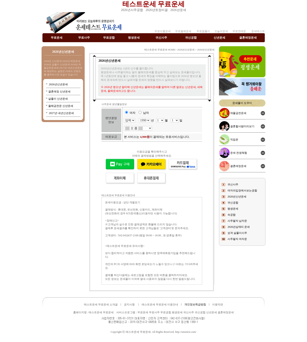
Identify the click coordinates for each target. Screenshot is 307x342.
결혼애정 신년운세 (59, 91)
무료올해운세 (183, 31)
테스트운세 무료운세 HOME (159, 49)
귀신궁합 (191, 37)
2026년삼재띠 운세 (238, 226)
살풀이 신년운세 (58, 98)
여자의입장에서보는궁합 (242, 190)
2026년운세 (178, 10)
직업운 (234, 139)
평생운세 (134, 37)
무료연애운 (239, 31)
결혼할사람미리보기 (242, 126)
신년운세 (219, 37)
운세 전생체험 (238, 152)
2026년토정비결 (157, 10)
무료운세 (56, 37)
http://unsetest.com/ (185, 331)
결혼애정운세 (248, 37)
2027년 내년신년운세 (61, 113)
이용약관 (217, 304)
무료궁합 (109, 37)
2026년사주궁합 (132, 10)
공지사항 (129, 304)
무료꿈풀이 (203, 31)
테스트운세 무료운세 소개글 (101, 304)
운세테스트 (258, 31)
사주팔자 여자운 (237, 239)
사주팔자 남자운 (237, 220)
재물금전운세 (238, 113)
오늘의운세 (221, 31)
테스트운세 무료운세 (153, 4)
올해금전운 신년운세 (60, 105)
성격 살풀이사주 (237, 233)
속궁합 (231, 214)
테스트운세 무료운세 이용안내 (160, 304)
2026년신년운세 (58, 84)
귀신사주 (161, 37)
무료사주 (84, 37)
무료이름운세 (163, 31)
